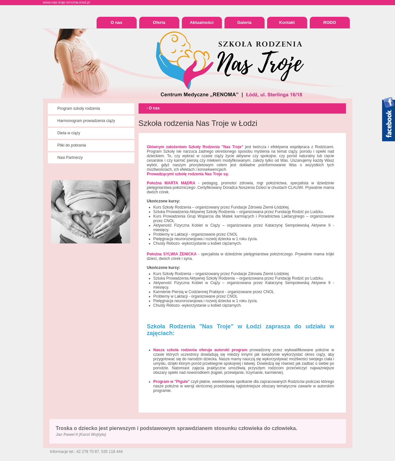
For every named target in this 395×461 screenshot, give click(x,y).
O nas (116, 22)
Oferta (159, 22)
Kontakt (287, 22)
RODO (329, 22)
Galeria (244, 22)
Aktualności (202, 22)
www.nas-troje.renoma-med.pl (66, 2)
